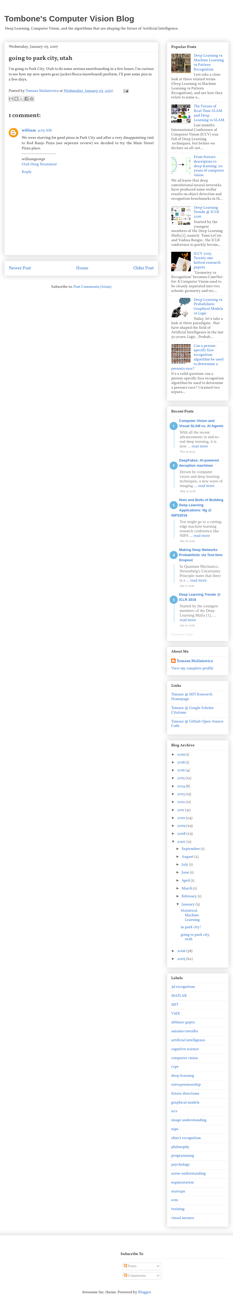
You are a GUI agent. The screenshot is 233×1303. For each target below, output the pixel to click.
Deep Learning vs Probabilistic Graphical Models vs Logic (208, 306)
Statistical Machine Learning (190, 915)
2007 (181, 841)
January (189, 904)
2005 (181, 959)
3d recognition (183, 986)
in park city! (191, 927)
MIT (174, 1004)
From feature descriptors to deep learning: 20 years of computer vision (209, 166)
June (186, 872)
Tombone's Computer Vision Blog (69, 18)
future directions (185, 1093)
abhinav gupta (183, 1022)
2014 (181, 786)
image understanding (188, 1120)
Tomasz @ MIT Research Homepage (191, 697)
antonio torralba (184, 1031)
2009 (181, 825)
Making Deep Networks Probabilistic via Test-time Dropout (200, 555)
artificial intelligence (188, 1040)
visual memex (182, 1218)
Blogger (144, 1292)
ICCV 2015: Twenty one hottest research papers (207, 260)
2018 (181, 762)
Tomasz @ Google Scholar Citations (192, 710)
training (178, 1209)
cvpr (175, 1066)
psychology (180, 1164)
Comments (135, 1275)
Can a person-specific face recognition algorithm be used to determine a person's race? (197, 357)
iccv (174, 1111)
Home (82, 268)
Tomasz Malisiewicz (195, 661)
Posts (130, 1266)
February (190, 896)
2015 (181, 778)
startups (178, 1191)
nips (174, 1129)
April (186, 880)
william (29, 130)
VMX (175, 1013)
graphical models (185, 1102)
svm (174, 1200)
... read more (198, 446)
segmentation (182, 1182)
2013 (181, 794)
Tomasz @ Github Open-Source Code (197, 724)
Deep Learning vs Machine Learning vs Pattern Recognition (209, 62)
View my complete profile (192, 668)
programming (182, 1155)
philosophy (180, 1147)
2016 (181, 770)
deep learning (182, 1075)
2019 (181, 754)
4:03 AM (45, 130)
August (188, 856)
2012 (181, 802)
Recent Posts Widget (182, 634)
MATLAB (179, 995)
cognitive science (185, 1049)
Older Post (143, 268)
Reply (27, 172)
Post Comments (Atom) (92, 286)
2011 (181, 810)
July (185, 864)
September (191, 849)
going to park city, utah (195, 937)
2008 (181, 833)
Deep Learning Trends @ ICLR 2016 (206, 212)
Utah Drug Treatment (39, 164)
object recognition (186, 1138)
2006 (181, 951)
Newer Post (20, 268)
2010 (181, 818)
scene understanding (188, 1173)
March (187, 888)
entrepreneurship (186, 1084)
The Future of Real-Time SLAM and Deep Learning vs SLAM (209, 113)
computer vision (184, 1058)
